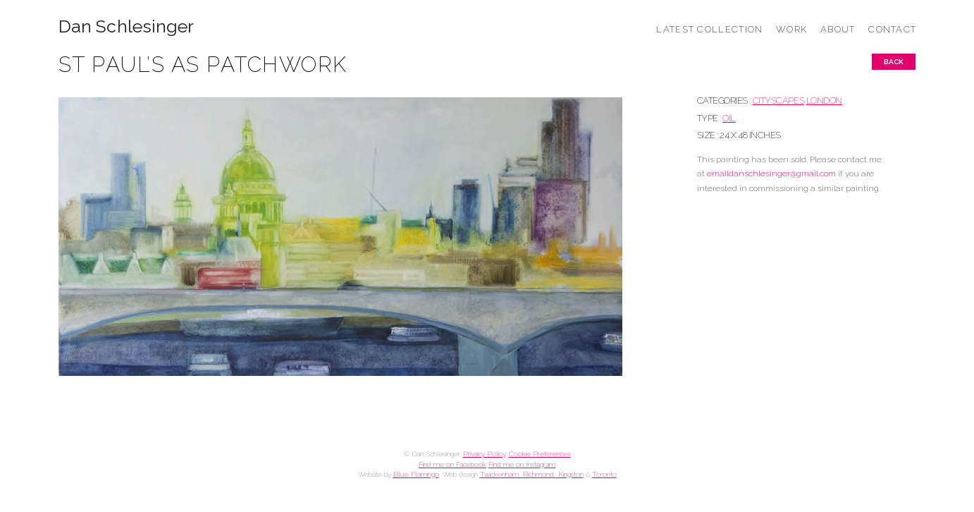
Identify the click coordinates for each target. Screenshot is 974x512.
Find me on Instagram (521, 464)
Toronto (604, 474)
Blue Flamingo (416, 474)
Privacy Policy (484, 454)
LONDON (824, 100)
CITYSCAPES (778, 100)
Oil (729, 118)
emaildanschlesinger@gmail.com (771, 173)
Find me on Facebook (452, 464)
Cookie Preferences (540, 454)
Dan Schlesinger (126, 26)
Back (894, 62)
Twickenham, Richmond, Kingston (532, 474)
